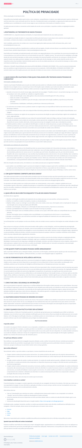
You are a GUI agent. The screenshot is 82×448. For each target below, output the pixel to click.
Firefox (9, 413)
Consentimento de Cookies (66, 436)
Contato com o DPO (53, 436)
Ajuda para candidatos (34, 438)
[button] (77, 3)
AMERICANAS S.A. (39, 441)
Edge (8, 411)
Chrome (9, 409)
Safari (8, 415)
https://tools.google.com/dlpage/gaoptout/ (51, 401)
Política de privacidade (34, 436)
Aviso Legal (44, 436)
